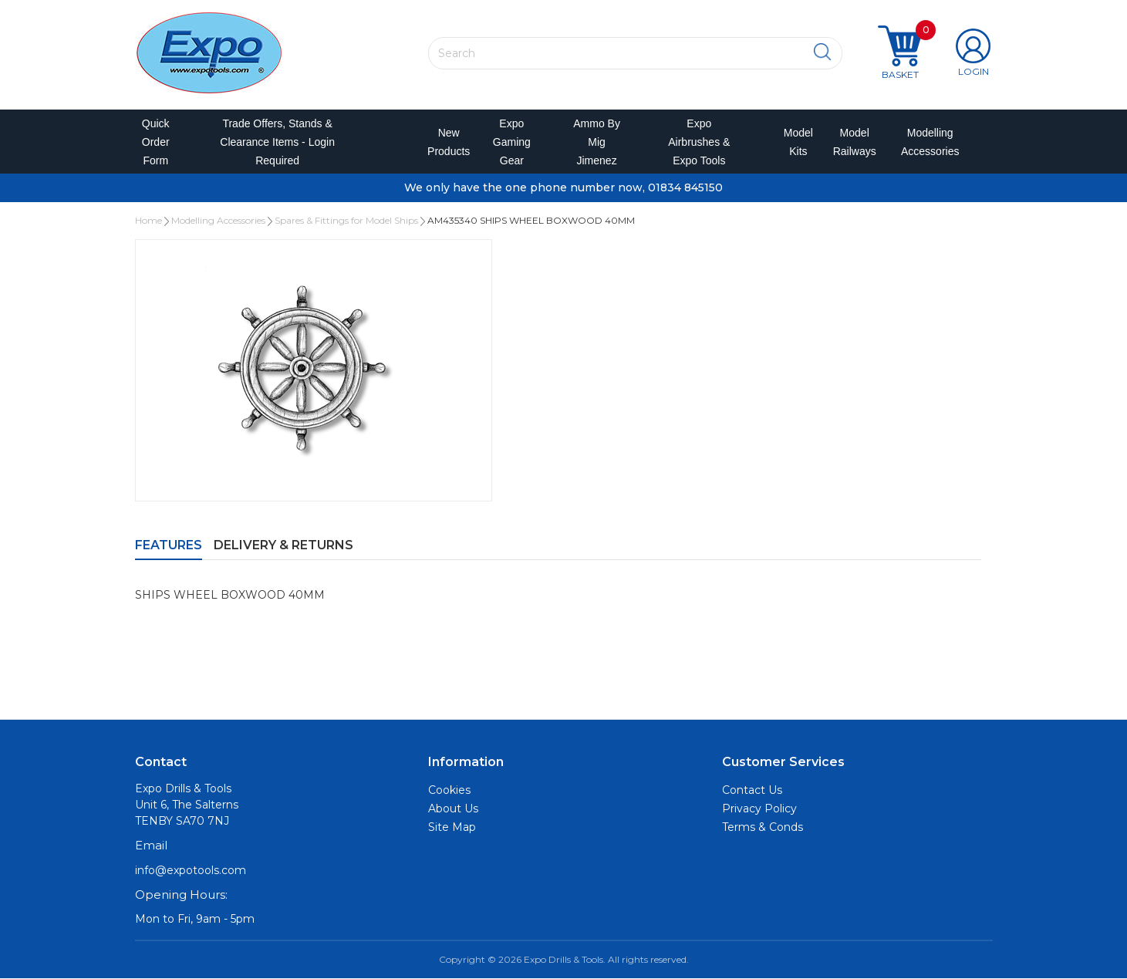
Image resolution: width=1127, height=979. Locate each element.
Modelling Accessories (927, 142)
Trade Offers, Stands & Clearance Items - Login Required (277, 142)
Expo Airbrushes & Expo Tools (699, 142)
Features (168, 545)
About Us (453, 809)
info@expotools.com (190, 871)
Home (148, 221)
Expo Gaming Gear (512, 142)
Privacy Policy (759, 809)
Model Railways (851, 142)
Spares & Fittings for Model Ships (346, 221)
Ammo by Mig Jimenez (596, 142)
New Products (443, 142)
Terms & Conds (762, 828)
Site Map (452, 828)
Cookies (449, 791)
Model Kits (796, 142)
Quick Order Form (156, 142)
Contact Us (752, 791)
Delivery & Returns (283, 545)
